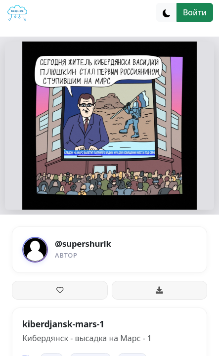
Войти (195, 12)
